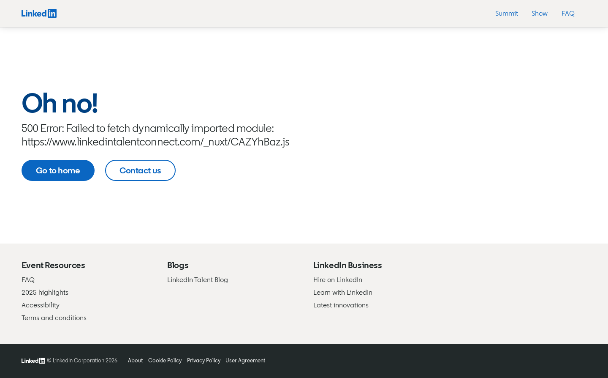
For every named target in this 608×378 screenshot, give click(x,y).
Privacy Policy (203, 360)
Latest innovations (341, 305)
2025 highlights (45, 292)
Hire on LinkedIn (337, 280)
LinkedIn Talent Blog (197, 280)
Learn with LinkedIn (342, 292)
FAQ (28, 280)
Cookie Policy (165, 360)
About (135, 360)
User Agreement (245, 360)
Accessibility (41, 305)
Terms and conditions (54, 318)
